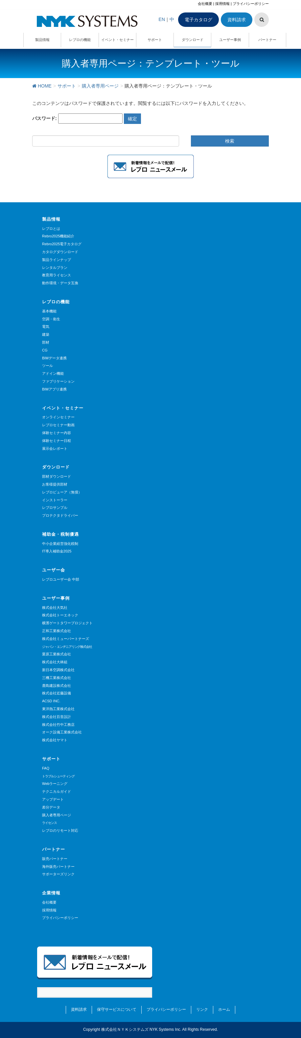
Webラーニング (54, 784)
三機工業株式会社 (56, 678)
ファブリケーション (58, 381)
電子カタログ (198, 19)
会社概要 (205, 4)
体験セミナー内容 (56, 433)
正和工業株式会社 (56, 631)
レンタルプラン (54, 267)
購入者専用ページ (56, 815)
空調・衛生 (51, 319)
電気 (45, 327)
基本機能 (49, 311)
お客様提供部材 (54, 484)
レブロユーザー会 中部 (60, 579)
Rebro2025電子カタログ (61, 244)
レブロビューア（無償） (62, 492)
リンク (202, 1009)
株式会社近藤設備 (56, 693)
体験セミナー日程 (56, 441)
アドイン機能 (53, 373)
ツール (47, 366)
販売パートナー (54, 859)
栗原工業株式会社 (56, 654)
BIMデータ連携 (54, 358)
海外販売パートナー (58, 866)
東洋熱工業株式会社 (58, 709)
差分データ (51, 807)
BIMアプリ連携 (54, 389)
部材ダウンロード (56, 476)
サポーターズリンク (58, 874)
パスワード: (77, 118)
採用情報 (222, 4)
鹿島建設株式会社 (56, 686)
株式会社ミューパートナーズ (65, 639)
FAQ (45, 768)
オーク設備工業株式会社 (62, 732)
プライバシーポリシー (251, 4)
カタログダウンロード (60, 252)
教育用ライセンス (56, 275)
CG (45, 350)
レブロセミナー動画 (58, 425)
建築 (45, 334)
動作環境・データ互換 (60, 283)
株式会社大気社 (54, 607)
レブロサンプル (54, 507)
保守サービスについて (116, 1009)
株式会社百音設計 (56, 717)
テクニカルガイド (56, 791)
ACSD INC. (51, 701)
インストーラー (54, 500)
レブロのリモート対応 (60, 830)
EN (162, 19)
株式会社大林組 (54, 662)
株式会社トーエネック (60, 615)
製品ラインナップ (56, 260)
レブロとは (51, 228)
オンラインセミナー (58, 417)
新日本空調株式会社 (58, 670)
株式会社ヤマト (54, 740)
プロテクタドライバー (60, 515)
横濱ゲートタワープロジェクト (67, 623)
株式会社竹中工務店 (58, 725)
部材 (45, 342)
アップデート (53, 799)
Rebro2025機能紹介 (58, 236)
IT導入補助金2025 (56, 551)
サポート (51, 758)
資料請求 (236, 19)
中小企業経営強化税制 (60, 544)
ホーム (224, 1009)
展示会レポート (54, 448)
